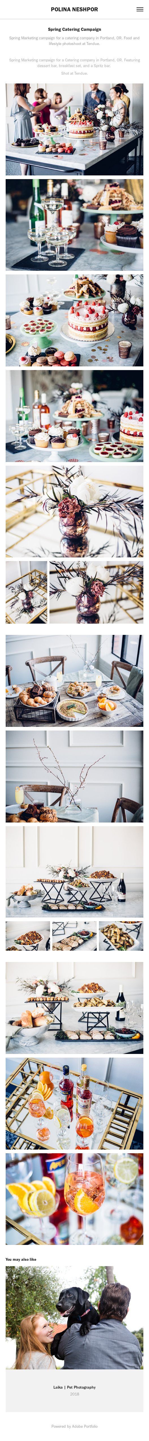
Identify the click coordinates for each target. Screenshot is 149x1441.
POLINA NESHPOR (74, 9)
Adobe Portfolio (85, 1426)
